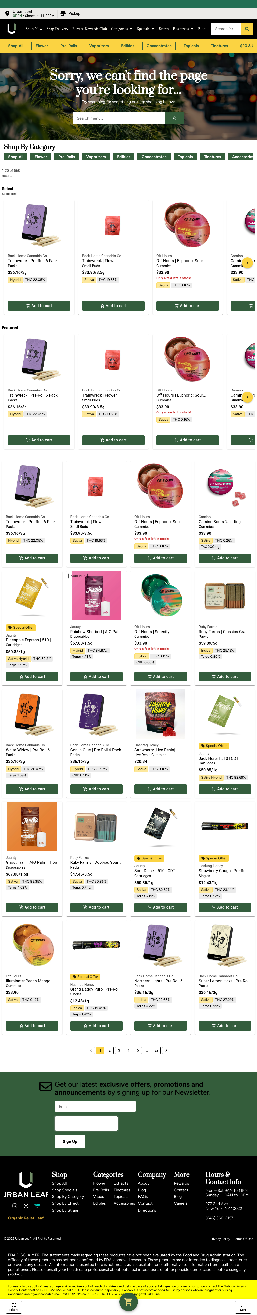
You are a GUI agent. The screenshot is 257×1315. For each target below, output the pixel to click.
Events (164, 28)
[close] (161, 12)
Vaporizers (96, 156)
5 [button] (138, 1050)
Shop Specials (64, 1190)
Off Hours (164, 256)
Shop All (15, 156)
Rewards (181, 1183)
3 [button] (119, 1050)
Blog (201, 28)
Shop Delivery (57, 28)
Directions (147, 1210)
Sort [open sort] (243, 1307)
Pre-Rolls (66, 156)
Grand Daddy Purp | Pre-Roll (95, 989)
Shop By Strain (65, 1210)
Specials (146, 28)
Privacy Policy (220, 1239)
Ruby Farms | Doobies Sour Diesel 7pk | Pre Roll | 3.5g (94, 864)
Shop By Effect (65, 1203)
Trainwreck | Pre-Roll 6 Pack (33, 260)
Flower (41, 156)
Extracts (121, 1183)
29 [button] (156, 1050)
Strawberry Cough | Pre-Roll (223, 870)
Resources (183, 28)
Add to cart (39, 305)
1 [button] (100, 1050)
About (143, 1183)
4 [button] (128, 1050)
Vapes (98, 1196)
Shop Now (34, 28)
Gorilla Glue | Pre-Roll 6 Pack (95, 750)
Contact (145, 1203)
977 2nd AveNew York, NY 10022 (224, 1206)
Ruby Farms (208, 627)
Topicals (185, 156)
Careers (180, 1203)
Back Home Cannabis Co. (28, 256)
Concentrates (154, 156)
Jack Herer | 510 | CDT (219, 758)
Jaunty (11, 635)
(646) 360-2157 (219, 1218)
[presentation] (86, 1123)
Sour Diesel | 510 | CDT (154, 870)
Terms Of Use (243, 1239)
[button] (43, 13)
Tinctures (212, 156)
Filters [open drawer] (14, 1307)
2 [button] (109, 1050)
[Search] (247, 29)
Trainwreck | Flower (99, 260)
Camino (237, 256)
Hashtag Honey (146, 745)
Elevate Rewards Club (89, 28)
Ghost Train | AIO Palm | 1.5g (31, 862)
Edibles (123, 156)
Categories (122, 28)
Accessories (124, 1203)
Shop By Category (68, 1196)
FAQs (143, 1196)
